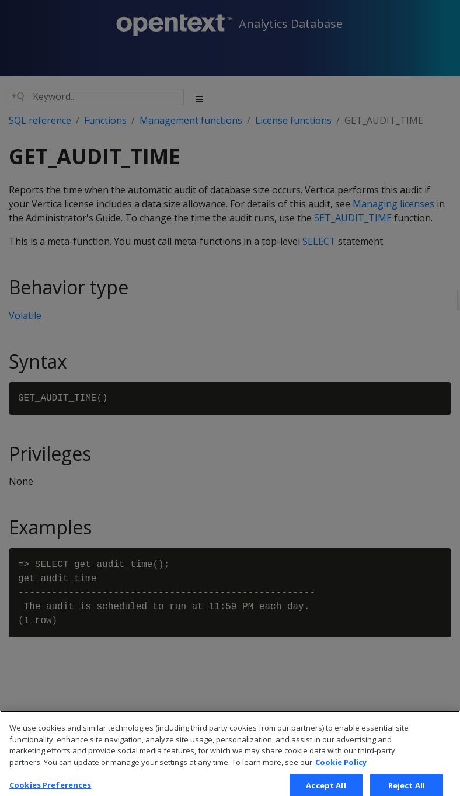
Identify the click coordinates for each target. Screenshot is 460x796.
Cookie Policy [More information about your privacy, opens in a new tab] (341, 769)
